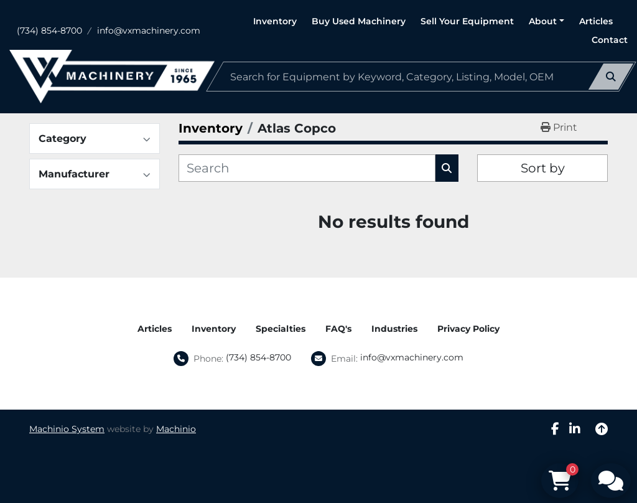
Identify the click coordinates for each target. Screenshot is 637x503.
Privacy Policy (468, 328)
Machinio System (67, 429)
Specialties (280, 328)
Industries (394, 328)
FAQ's (338, 328)
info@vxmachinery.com (148, 30)
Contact (610, 39)
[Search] (421, 76)
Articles (596, 21)
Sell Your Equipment (467, 21)
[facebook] (555, 429)
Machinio (176, 429)
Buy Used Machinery (359, 21)
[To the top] (601, 429)
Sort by (543, 168)
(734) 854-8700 (49, 30)
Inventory (275, 21)
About (543, 21)
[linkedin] (574, 429)
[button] (546, 21)
